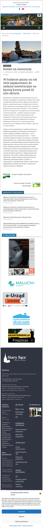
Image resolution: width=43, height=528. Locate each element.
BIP (17, 417)
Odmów (21, 516)
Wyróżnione (7, 65)
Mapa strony (20, 409)
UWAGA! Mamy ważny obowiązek (22, 184)
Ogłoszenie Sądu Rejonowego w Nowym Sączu (17, 217)
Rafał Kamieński (26, 72)
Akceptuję (21, 511)
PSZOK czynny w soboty (22, 174)
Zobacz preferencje (21, 521)
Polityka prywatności (27, 525)
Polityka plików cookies (15, 525)
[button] (40, 493)
